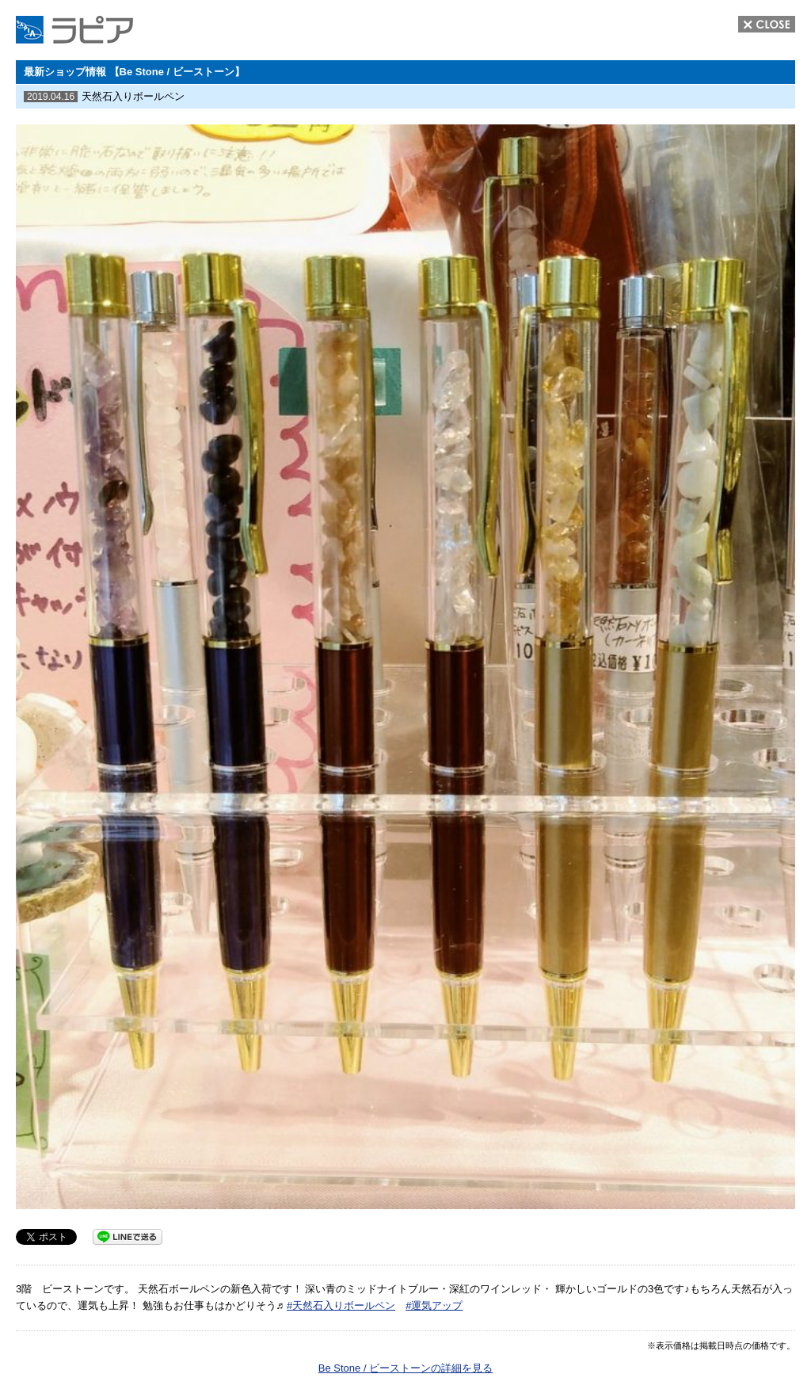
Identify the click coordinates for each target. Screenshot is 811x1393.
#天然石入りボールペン (341, 1305)
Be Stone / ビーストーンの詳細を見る (405, 1368)
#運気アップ (434, 1305)
